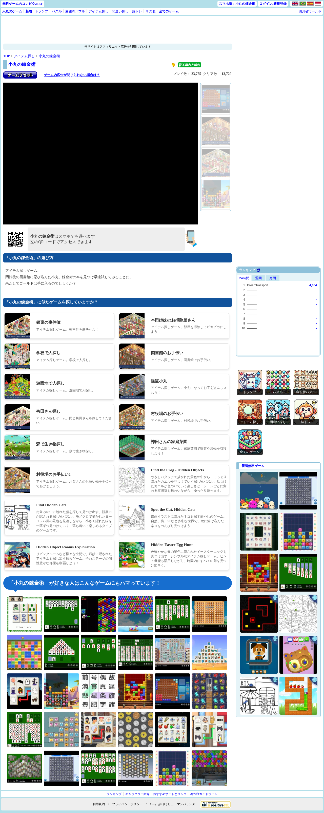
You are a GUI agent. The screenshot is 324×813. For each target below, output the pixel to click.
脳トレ (137, 11)
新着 (29, 11)
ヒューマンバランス (181, 804)
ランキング (114, 794)
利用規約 (99, 804)
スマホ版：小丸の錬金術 (237, 4)
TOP (6, 56)
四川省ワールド (310, 11)
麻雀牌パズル (75, 11)
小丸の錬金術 (49, 56)
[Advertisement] (102, 29)
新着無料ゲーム (253, 466)
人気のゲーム (12, 11)
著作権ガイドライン (203, 794)
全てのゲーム (169, 11)
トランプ (41, 11)
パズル (57, 11)
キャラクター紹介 (137, 794)
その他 (150, 11)
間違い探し (120, 11)
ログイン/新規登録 (273, 4)
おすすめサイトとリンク (170, 794)
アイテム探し (98, 11)
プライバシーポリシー (127, 804)
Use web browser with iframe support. (278, 314)
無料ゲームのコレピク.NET (22, 4)
